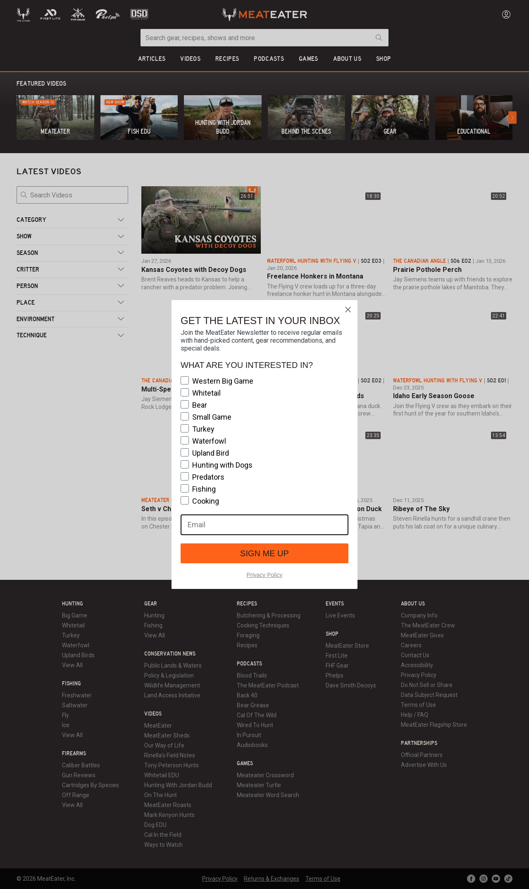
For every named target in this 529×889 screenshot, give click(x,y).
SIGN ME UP (264, 553)
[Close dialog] (348, 309)
